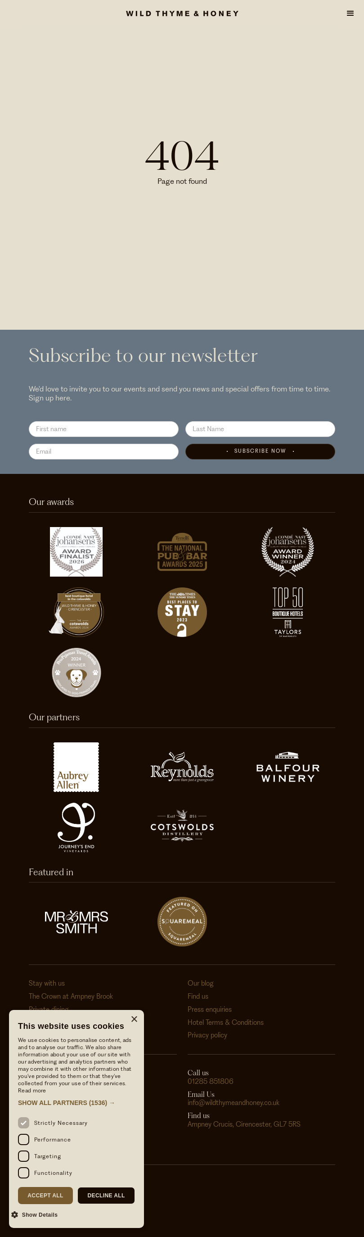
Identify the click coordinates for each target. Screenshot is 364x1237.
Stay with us (47, 983)
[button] (350, 13)
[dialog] (76, 1119)
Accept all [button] (45, 1195)
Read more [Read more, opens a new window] (32, 1090)
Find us (198, 996)
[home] (182, 13)
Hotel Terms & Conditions (226, 1023)
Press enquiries (210, 1009)
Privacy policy (207, 1035)
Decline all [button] (106, 1195)
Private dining (49, 1009)
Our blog (201, 983)
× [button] (133, 1019)
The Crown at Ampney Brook (71, 996)
